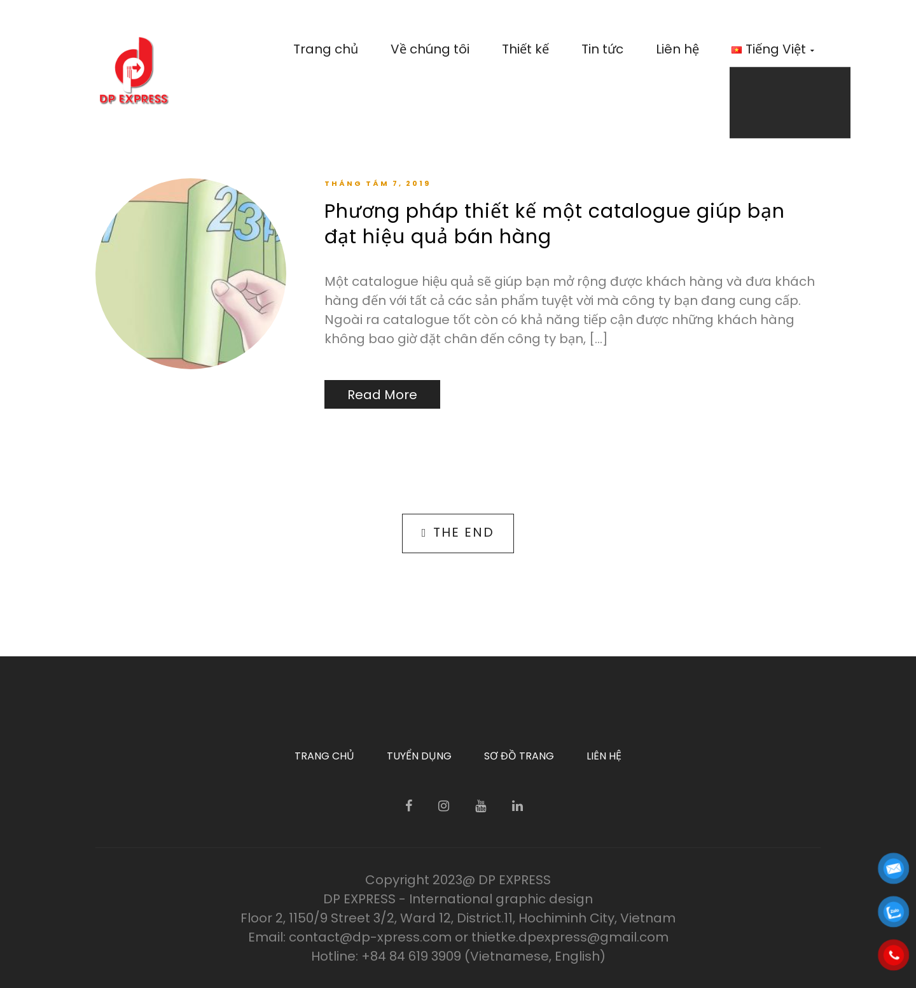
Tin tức (602, 49)
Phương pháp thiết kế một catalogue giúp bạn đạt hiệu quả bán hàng (554, 224)
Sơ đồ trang (519, 756)
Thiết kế (525, 49)
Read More (382, 395)
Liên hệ (677, 49)
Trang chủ (325, 49)
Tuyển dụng (419, 756)
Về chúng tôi (430, 49)
